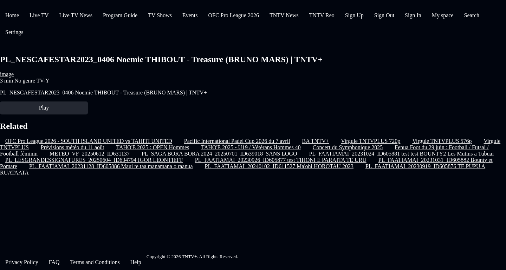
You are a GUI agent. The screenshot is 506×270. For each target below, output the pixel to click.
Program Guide (120, 15)
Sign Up (354, 15)
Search (472, 15)
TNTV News (284, 15)
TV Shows (160, 15)
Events (190, 15)
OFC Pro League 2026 (233, 15)
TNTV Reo (322, 15)
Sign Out (384, 15)
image (7, 74)
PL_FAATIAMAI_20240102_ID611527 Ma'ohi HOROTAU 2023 (279, 166)
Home (12, 15)
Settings (14, 32)
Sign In (413, 15)
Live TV (39, 15)
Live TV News (75, 15)
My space (443, 15)
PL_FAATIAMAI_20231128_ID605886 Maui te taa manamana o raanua (111, 166)
